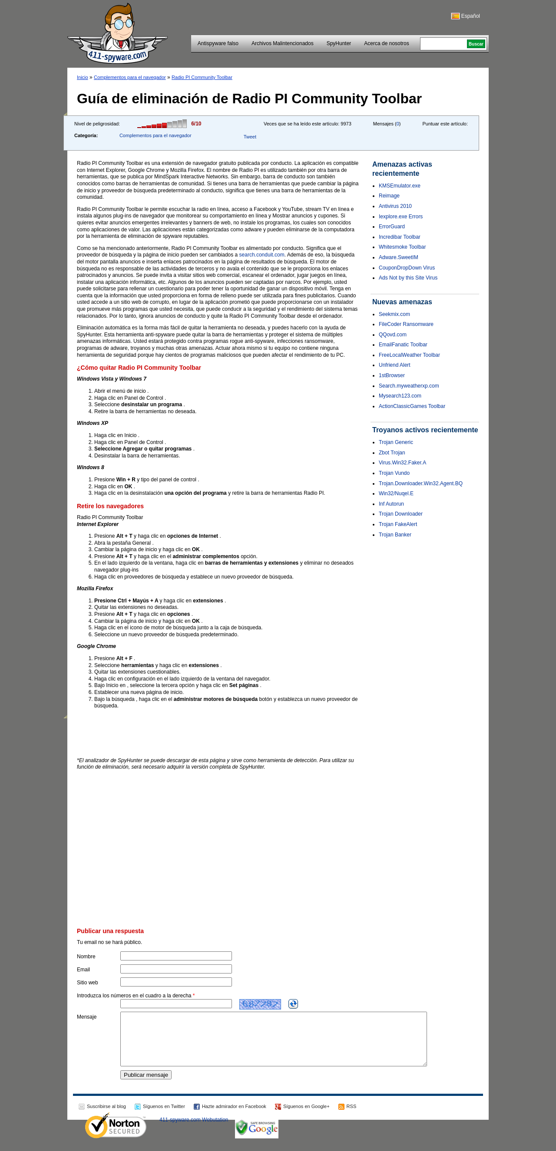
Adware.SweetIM (398, 257)
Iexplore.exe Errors (401, 217)
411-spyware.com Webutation (193, 1130)
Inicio (82, 77)
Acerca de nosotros (386, 43)
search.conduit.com (262, 255)
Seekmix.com (394, 314)
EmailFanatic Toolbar (403, 345)
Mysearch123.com (400, 396)
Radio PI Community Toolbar (202, 77)
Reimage (389, 196)
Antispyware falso (218, 43)
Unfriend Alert (394, 365)
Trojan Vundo (394, 473)
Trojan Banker (395, 535)
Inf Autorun (391, 504)
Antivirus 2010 (395, 206)
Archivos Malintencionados (283, 43)
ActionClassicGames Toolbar (412, 406)
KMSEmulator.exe (399, 186)
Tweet (250, 136)
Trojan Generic (396, 442)
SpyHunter (339, 43)
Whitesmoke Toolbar (402, 247)
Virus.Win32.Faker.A (402, 463)
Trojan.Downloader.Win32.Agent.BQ (421, 483)
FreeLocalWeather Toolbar (409, 355)
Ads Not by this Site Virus (408, 278)
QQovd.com (393, 335)
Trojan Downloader (401, 514)
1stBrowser (392, 375)
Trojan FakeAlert (398, 524)
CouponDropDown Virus (407, 268)
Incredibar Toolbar (399, 237)
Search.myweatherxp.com (409, 386)
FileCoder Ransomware (406, 324)
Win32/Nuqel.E (396, 493)
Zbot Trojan (392, 453)
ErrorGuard (392, 227)
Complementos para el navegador (130, 77)
